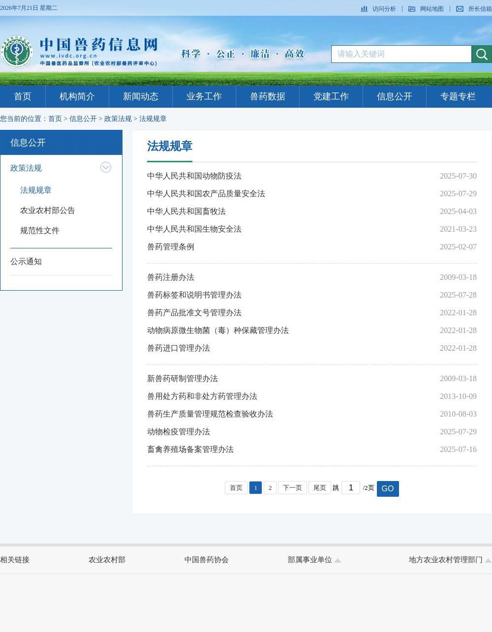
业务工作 (204, 96)
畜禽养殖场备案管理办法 (190, 449)
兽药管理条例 (170, 246)
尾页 (319, 487)
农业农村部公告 (47, 210)
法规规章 (153, 118)
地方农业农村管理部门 (450, 560)
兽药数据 (267, 96)
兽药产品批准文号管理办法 (194, 312)
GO (388, 488)
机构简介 (77, 96)
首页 (22, 96)
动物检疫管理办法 (178, 431)
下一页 (292, 487)
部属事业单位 (314, 560)
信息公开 (394, 96)
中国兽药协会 (206, 560)
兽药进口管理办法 (178, 348)
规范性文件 (40, 230)
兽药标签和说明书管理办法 (194, 295)
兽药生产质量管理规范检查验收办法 (210, 414)
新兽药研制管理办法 (182, 378)
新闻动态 (140, 96)
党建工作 (331, 96)
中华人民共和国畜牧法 (186, 211)
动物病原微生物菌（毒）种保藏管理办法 (218, 330)
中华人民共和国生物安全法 (194, 229)
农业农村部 (107, 560)
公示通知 (26, 261)
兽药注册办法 (170, 277)
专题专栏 (458, 96)
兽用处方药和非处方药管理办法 (202, 396)
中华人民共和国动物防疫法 (194, 176)
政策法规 (118, 118)
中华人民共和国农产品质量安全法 (206, 193)
